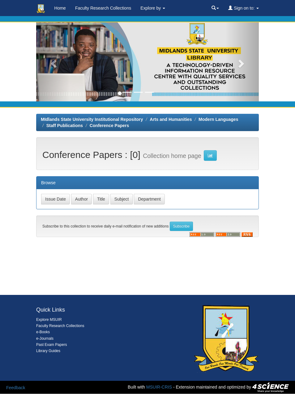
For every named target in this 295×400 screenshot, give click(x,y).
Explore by (152, 8)
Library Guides (48, 351)
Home (60, 8)
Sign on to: (243, 8)
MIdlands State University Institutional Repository (92, 119)
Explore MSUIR (49, 319)
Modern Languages (218, 119)
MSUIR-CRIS (159, 387)
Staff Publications (64, 125)
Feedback (15, 387)
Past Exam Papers (51, 345)
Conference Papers (109, 125)
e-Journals (44, 338)
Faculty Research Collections (103, 8)
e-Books (43, 332)
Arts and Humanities (171, 119)
